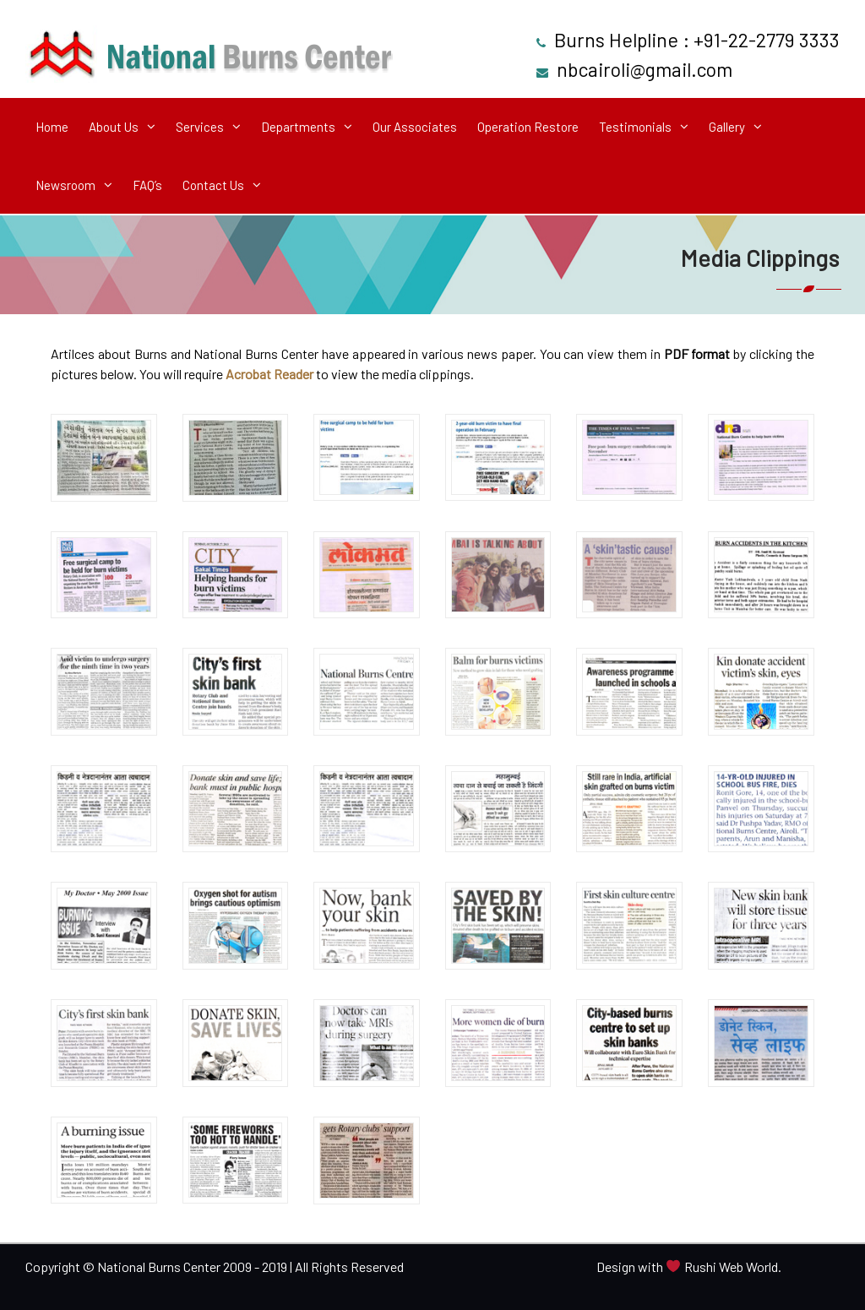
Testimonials (635, 126)
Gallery (727, 126)
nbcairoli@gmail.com (644, 69)
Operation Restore (528, 126)
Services (200, 126)
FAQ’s (147, 185)
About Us (114, 126)
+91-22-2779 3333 (767, 40)
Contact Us (213, 185)
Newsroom (65, 185)
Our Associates (415, 126)
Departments (298, 126)
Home (51, 126)
